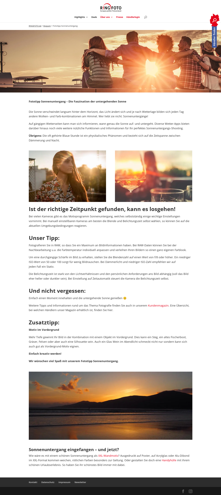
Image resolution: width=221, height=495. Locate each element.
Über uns (105, 17)
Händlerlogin (133, 17)
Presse (119, 17)
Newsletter (80, 482)
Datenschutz (47, 482)
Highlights (79, 17)
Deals (94, 17)
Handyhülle (169, 460)
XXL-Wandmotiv (108, 455)
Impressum (64, 482)
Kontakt (33, 482)
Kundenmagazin (158, 305)
